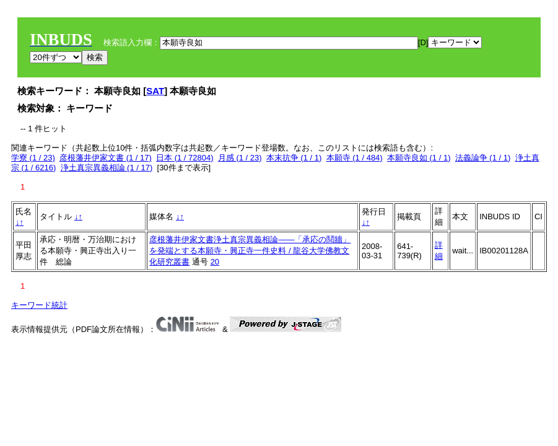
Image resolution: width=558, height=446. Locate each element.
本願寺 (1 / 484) (354, 157)
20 (215, 261)
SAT (155, 90)
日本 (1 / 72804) (185, 157)
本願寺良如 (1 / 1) (419, 157)
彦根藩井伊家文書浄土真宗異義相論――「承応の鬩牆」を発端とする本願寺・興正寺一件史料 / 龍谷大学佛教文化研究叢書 (250, 250)
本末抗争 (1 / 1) (294, 157)
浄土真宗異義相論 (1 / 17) (107, 167)
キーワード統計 (39, 305)
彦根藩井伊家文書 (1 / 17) (105, 157)
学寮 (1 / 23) (33, 157)
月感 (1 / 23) (240, 157)
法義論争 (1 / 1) (483, 157)
